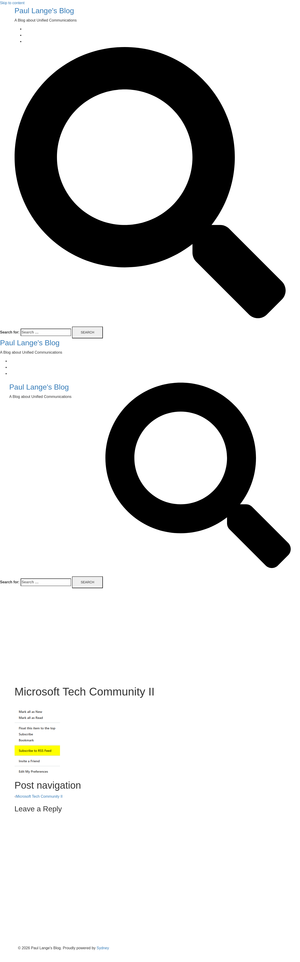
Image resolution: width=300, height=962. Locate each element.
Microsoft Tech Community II (39, 796)
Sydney (103, 948)
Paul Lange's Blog (44, 10)
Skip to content (12, 3)
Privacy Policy (35, 41)
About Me (32, 35)
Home (29, 29)
